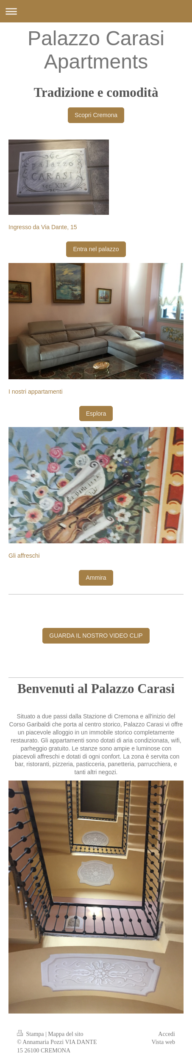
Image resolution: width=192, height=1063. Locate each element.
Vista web (163, 1042)
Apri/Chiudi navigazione (96, 11)
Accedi (166, 1034)
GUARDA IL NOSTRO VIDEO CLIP (95, 635)
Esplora (96, 413)
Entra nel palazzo (96, 249)
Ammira (96, 577)
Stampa (31, 1034)
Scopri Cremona (96, 115)
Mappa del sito (65, 1034)
